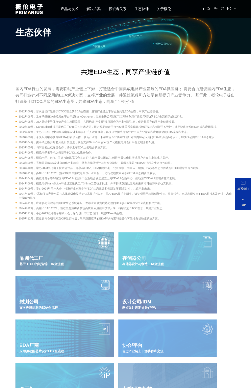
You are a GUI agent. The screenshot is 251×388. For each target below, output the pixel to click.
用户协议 (73, 384)
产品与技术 (70, 9)
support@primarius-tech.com (71, 365)
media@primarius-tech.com (147, 365)
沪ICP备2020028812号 (48, 384)
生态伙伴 (142, 9)
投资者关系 (118, 9)
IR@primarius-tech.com (219, 365)
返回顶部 (231, 384)
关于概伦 (164, 9)
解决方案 (94, 9)
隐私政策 (64, 384)
